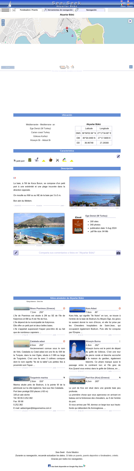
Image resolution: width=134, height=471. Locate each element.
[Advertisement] (67, 91)
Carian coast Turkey (40, 132)
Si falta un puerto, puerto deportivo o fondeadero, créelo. (92, 455)
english (123, 2)
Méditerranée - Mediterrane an (40, 124)
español (130, 5)
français (130, 2)
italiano (123, 5)
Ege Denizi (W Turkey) (40, 128)
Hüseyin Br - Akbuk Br (40, 140)
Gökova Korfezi (40, 136)
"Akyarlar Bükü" (67, 252)
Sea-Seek (67, 3)
